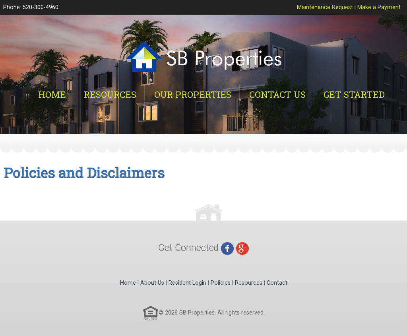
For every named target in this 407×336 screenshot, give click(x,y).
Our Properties (192, 94)
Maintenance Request (325, 7)
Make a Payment (379, 7)
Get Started (354, 94)
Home (52, 94)
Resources (110, 94)
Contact (277, 283)
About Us (152, 283)
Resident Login (187, 283)
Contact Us (277, 94)
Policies (221, 283)
